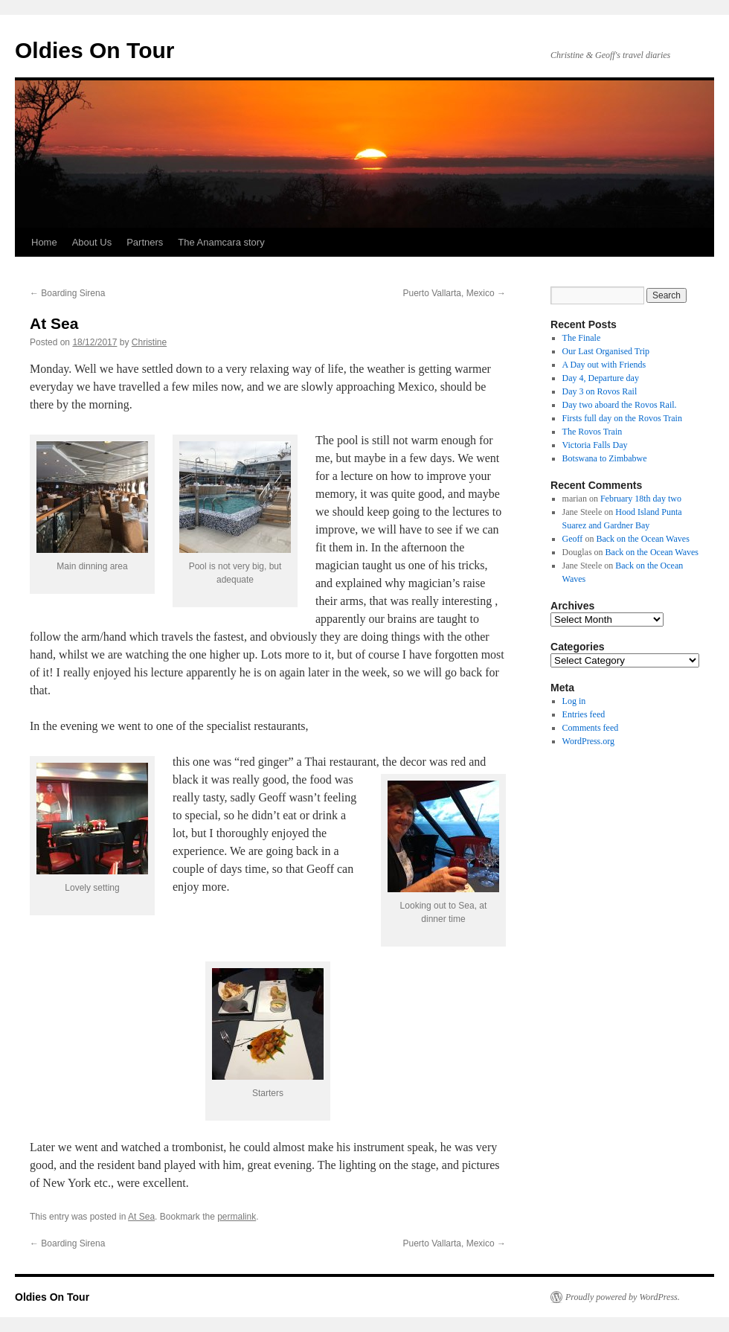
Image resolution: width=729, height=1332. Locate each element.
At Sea (141, 1216)
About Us (92, 242)
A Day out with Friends (604, 364)
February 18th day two (640, 498)
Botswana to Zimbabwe (604, 458)
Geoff (572, 539)
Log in (574, 701)
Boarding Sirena (67, 293)
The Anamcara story (221, 242)
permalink (236, 1216)
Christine (149, 342)
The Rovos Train (592, 431)
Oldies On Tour (94, 50)
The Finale (581, 338)
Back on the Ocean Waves (642, 539)
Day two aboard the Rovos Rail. (619, 405)
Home (44, 242)
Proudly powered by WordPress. (622, 1297)
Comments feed (590, 728)
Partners (144, 242)
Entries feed (584, 714)
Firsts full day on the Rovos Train (622, 418)
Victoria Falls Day (595, 445)
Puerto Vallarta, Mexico (455, 293)
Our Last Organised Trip (605, 351)
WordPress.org (588, 741)
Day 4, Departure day (600, 378)
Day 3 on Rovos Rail (600, 391)
